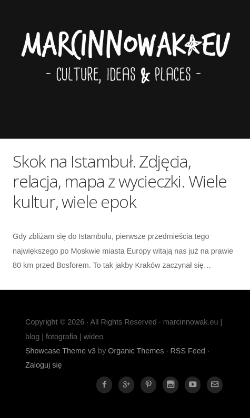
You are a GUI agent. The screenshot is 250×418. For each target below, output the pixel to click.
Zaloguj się (43, 365)
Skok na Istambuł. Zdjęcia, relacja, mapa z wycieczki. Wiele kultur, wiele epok (120, 181)
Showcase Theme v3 (60, 351)
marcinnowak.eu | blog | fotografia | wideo (125, 66)
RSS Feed (187, 351)
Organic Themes (136, 351)
